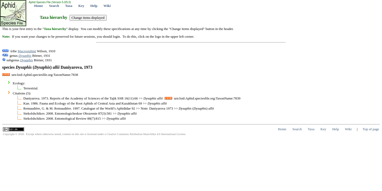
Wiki (107, 6)
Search (54, 6)
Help (93, 6)
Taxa (68, 6)
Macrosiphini (27, 51)
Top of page (371, 129)
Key (81, 6)
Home (38, 6)
